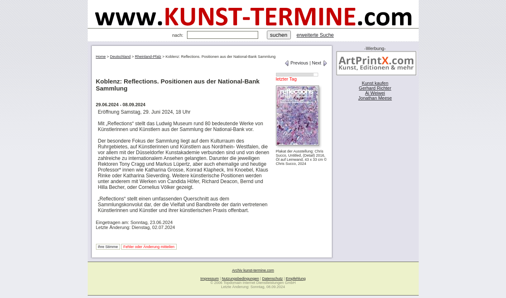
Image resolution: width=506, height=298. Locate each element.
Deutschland (120, 57)
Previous (296, 62)
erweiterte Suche (315, 35)
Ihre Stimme (108, 247)
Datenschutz (272, 279)
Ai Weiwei (375, 93)
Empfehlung (296, 279)
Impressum (209, 279)
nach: (177, 35)
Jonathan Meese (375, 97)
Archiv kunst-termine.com (253, 270)
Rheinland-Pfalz (148, 57)
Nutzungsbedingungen (240, 279)
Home (101, 57)
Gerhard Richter (375, 88)
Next (320, 62)
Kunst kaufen (375, 83)
